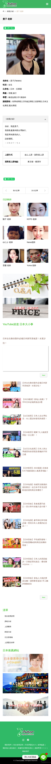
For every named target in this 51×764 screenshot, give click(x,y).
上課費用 (8, 627)
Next (43, 375)
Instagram (23, 740)
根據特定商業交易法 (25, 748)
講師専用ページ (40, 748)
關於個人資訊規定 (9, 748)
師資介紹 (8, 632)
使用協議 (41, 745)
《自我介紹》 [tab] (25, 119)
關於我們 (8, 745)
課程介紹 (8, 621)
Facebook (28, 740)
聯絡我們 (25, 751)
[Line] (43, 757)
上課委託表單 (9, 643)
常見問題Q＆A (30, 745)
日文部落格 (9, 637)
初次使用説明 (9, 616)
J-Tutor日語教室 (19, 760)
